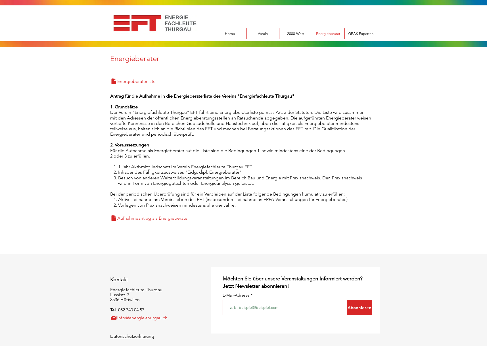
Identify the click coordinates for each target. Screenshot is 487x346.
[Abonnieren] (359, 307)
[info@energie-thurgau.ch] (142, 318)
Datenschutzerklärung (132, 336)
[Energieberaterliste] (144, 81)
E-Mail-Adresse (237, 295)
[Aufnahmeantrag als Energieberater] (160, 218)
